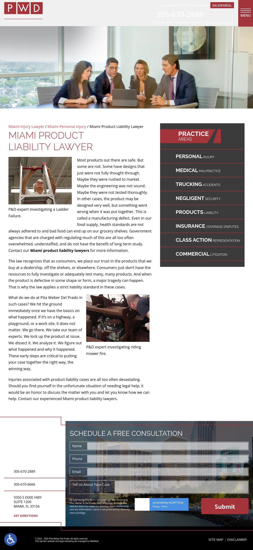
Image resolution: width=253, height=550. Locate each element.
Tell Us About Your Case (91, 484)
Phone (77, 458)
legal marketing (66, 541)
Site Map (215, 539)
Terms (164, 506)
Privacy (156, 506)
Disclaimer (237, 539)
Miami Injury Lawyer (26, 126)
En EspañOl (222, 5)
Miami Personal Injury (67, 126)
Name (77, 446)
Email (76, 471)
